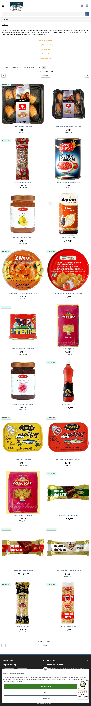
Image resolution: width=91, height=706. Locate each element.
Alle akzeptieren (46, 686)
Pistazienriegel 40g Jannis (22, 182)
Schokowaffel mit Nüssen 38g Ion (68, 515)
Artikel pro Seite (29, 67)
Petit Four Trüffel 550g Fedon (23, 127)
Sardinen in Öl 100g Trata (23, 460)
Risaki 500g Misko (68, 349)
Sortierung (15, 67)
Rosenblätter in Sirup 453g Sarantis (23, 404)
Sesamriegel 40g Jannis (22, 626)
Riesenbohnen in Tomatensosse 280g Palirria (68, 293)
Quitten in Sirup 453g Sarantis (22, 238)
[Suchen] (43, 14)
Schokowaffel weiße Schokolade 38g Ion (68, 571)
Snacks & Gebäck (45, 58)
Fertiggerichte (45, 49)
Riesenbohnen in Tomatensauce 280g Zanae (23, 293)
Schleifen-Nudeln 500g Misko (23, 515)
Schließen (46, 693)
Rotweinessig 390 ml (68, 404)
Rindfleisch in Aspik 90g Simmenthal (22, 349)
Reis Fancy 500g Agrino (68, 238)
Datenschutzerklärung (15, 681)
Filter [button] (5, 67)
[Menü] (86, 681)
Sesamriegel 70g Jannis (68, 626)
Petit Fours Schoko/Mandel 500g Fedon (68, 127)
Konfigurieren (46, 699)
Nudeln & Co (45, 54)
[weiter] (87, 76)
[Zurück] (3, 76)
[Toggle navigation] (4, 6)
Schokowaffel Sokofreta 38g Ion (23, 571)
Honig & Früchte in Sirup (45, 45)
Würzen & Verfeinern (45, 40)
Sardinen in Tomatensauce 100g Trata (68, 460)
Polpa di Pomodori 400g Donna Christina (68, 182)
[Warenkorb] (87, 6)
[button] (82, 6)
